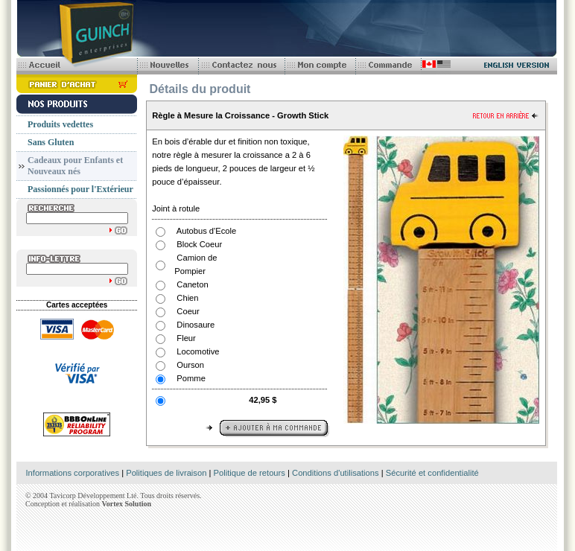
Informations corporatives (72, 472)
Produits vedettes (60, 124)
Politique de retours (249, 472)
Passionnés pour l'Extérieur (80, 189)
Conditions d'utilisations (335, 472)
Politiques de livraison (166, 472)
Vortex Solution (126, 504)
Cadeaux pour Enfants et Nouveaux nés (75, 165)
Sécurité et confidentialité (432, 472)
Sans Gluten (51, 142)
